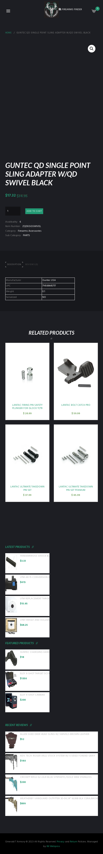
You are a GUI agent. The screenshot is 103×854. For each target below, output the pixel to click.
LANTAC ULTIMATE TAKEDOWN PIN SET (27, 488)
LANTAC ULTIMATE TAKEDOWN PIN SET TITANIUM (76, 488)
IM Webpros (53, 846)
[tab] (14, 265)
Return (73, 842)
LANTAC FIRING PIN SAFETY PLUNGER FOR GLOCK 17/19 (27, 407)
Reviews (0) (31, 264)
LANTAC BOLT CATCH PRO (75, 405)
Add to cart (34, 211)
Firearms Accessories (29, 231)
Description (14, 264)
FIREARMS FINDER (70, 9)
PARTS (26, 235)
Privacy (60, 842)
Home (8, 33)
